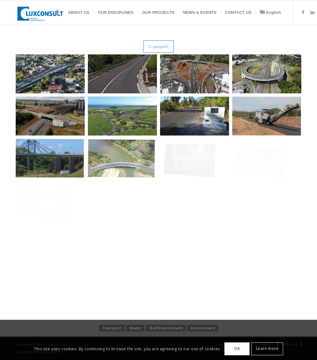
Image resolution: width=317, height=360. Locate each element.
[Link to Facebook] (303, 12)
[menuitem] (57, 12)
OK (237, 348)
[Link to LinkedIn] (312, 12)
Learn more (267, 348)
